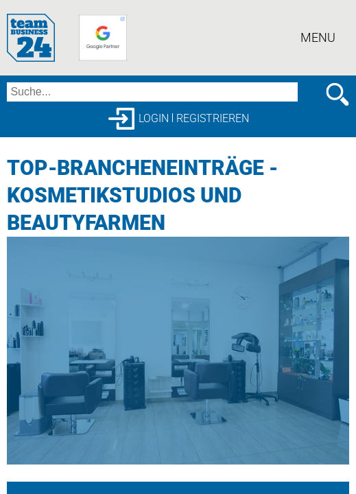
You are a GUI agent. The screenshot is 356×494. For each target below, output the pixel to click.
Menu (317, 37)
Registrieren (212, 118)
